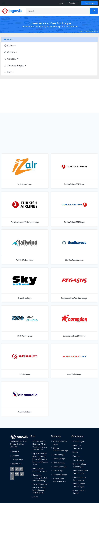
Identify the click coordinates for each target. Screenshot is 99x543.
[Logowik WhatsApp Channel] (12, 478)
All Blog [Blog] (35, 497)
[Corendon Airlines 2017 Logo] (74, 323)
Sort (7, 72)
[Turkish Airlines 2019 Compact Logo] (24, 209)
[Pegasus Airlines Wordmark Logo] (74, 285)
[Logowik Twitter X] (17, 469)
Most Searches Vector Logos (79, 485)
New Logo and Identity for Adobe (40, 469)
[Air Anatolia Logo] (24, 399)
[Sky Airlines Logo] (24, 285)
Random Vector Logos (79, 491)
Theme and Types (14, 65)
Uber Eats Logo (59, 463)
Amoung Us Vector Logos (60, 442)
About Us (15, 452)
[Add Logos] (89, 3)
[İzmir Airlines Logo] (24, 171)
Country (9, 52)
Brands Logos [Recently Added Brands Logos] (78, 441)
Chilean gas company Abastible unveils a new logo (40, 478)
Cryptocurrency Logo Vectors (79, 478)
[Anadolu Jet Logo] (74, 361)
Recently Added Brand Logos (79, 465)
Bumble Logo (58, 471)
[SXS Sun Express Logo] (74, 247)
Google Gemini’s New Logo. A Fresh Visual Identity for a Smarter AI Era (40, 445)
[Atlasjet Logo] (24, 361)
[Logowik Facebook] (12, 469)
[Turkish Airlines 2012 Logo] (74, 209)
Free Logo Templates (77, 446)
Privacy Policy (17, 460)
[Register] (72, 3)
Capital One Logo (60, 467)
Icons (75, 452)
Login (61, 3)
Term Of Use (17, 464)
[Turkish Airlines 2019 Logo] (74, 171)
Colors (8, 45)
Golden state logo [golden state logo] (60, 475)
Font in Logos (78, 460)
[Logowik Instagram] (21, 469)
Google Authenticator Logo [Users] (60, 449)
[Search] (58, 11)
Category (10, 59)
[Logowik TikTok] (22, 474)
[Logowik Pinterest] (12, 474)
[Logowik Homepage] (11, 11)
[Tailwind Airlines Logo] (24, 247)
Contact (15, 456)
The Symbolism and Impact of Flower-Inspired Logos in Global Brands (40, 488)
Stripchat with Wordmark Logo (59, 479)
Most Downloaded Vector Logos (80, 471)
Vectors (76, 456)
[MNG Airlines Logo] (24, 323)
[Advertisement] (49, 96)
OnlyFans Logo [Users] (59, 455)
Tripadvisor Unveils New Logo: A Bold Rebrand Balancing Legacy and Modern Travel (40, 459)
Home (80, 31)
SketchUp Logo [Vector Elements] (59, 459)
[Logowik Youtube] (17, 474)
